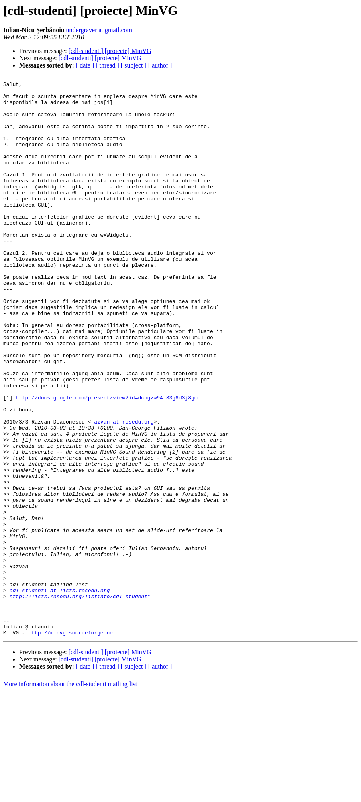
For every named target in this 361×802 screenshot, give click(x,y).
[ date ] (85, 65)
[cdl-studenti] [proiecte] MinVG (110, 50)
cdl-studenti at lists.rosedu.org (60, 692)
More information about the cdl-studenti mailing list (70, 795)
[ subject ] (134, 65)
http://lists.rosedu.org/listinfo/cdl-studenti (80, 700)
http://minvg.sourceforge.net (72, 743)
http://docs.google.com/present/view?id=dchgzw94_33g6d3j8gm (106, 461)
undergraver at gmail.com (99, 30)
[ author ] (160, 65)
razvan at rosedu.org (122, 490)
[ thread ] (107, 65)
